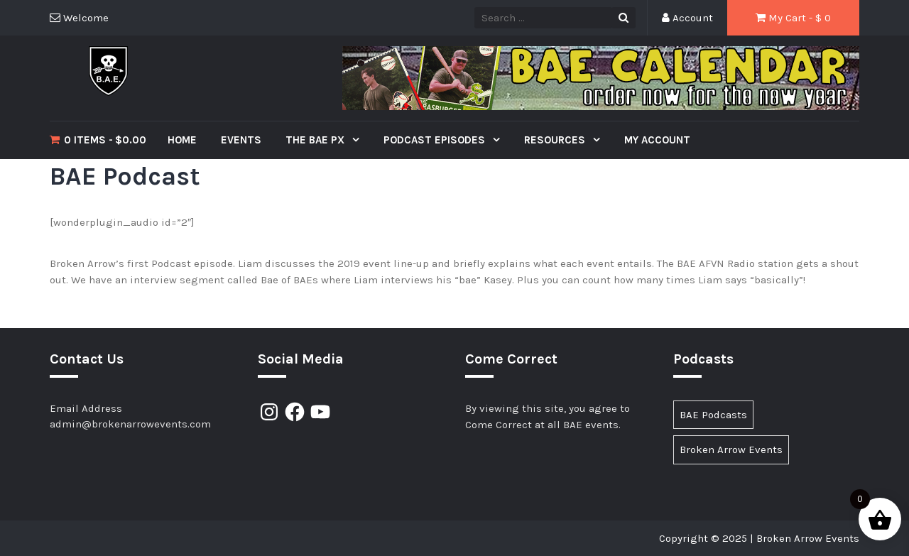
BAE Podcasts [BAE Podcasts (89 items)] (713, 414)
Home (182, 139)
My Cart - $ (793, 17)
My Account (657, 139)
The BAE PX (316, 139)
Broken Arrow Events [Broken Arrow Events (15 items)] (731, 449)
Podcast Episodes (435, 139)
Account (687, 17)
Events (241, 139)
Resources (556, 139)
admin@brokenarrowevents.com (130, 424)
